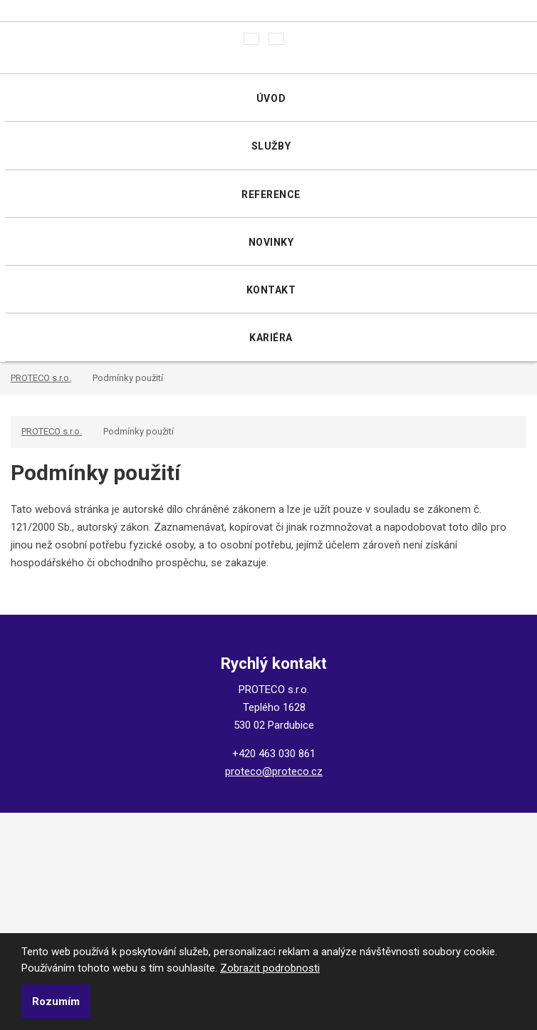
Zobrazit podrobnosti (270, 968)
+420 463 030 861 (274, 753)
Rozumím (56, 1001)
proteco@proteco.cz (274, 771)
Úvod (271, 98)
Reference (271, 194)
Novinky (271, 242)
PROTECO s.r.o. (41, 378)
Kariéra (271, 337)
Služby (271, 146)
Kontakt (271, 290)
